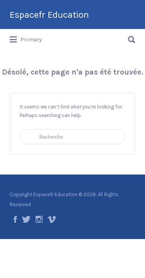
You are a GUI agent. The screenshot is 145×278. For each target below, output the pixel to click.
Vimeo (52, 219)
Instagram (39, 219)
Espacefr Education (49, 14)
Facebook (15, 219)
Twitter (26, 219)
